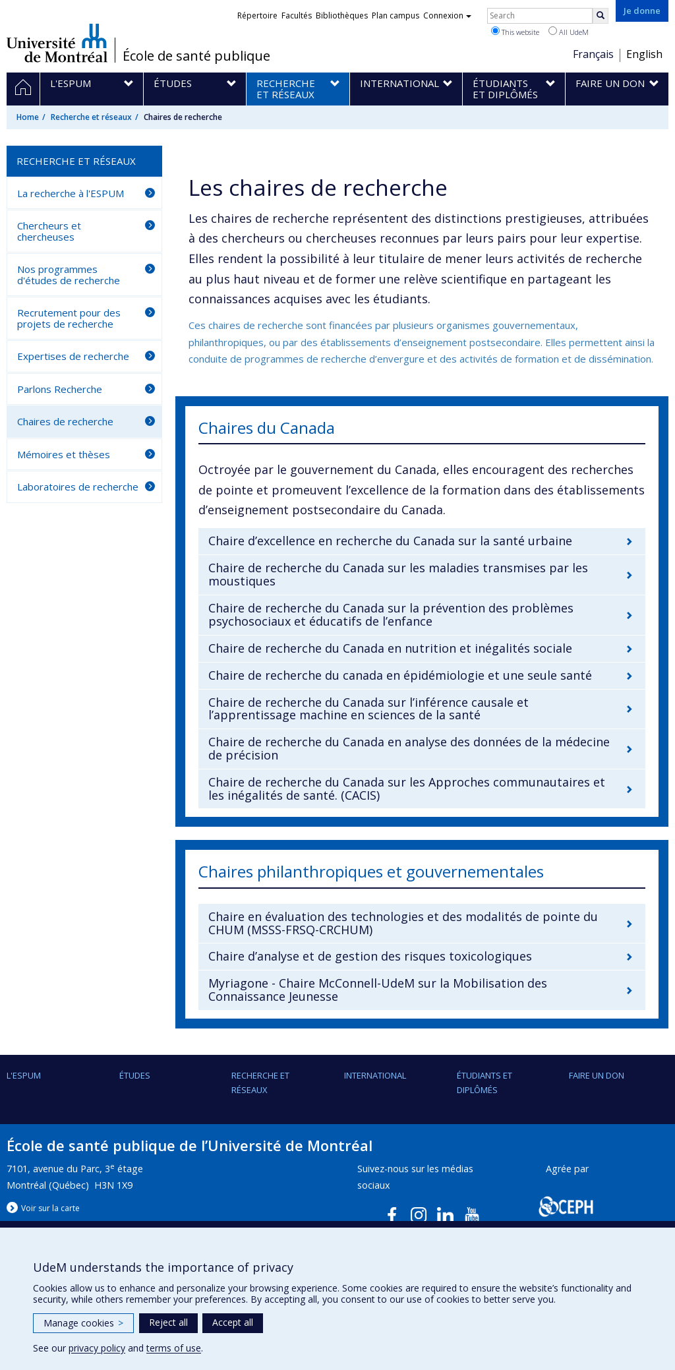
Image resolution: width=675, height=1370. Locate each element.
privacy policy (97, 1348)
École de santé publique (196, 56)
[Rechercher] (600, 16)
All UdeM (568, 31)
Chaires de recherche (65, 421)
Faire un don (596, 1075)
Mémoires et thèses (63, 454)
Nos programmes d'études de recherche (68, 274)
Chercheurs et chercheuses (49, 231)
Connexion (447, 15)
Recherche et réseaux (91, 117)
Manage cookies (83, 1323)
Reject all (168, 1322)
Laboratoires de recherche (77, 486)
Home (27, 117)
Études (134, 1075)
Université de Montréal (57, 43)
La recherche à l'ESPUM (70, 193)
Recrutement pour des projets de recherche (69, 318)
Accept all (232, 1322)
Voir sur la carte (50, 1208)
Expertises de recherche (73, 356)
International (375, 1075)
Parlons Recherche (59, 389)
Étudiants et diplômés (484, 1082)
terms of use (173, 1348)
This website (515, 31)
